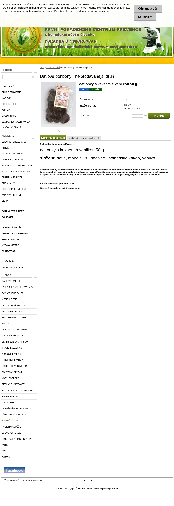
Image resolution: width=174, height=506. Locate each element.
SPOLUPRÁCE (9, 116)
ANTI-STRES (8, 402)
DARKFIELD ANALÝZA (12, 159)
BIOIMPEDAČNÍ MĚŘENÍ (14, 189)
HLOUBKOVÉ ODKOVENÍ (14, 317)
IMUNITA (6, 323)
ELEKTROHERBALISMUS (14, 142)
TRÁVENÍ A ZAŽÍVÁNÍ (12, 348)
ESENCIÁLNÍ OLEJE (11, 433)
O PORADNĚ (8, 86)
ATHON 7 (6, 148)
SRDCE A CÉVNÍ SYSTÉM (14, 366)
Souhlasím (145, 16)
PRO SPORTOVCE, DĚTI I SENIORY (19, 390)
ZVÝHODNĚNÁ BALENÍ (13, 293)
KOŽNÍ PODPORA (10, 378)
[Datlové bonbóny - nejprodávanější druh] (58, 108)
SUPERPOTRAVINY (11, 396)
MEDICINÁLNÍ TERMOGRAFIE (16, 171)
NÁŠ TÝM (6, 98)
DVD (4, 451)
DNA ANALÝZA (9, 183)
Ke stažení (73, 138)
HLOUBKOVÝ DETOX (12, 311)
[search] (33, 77)
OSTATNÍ (6, 457)
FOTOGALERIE (9, 104)
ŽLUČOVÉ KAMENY (11, 354)
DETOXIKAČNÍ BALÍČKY (13, 305)
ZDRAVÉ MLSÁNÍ (10, 421)
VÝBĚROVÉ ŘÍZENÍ (11, 127)
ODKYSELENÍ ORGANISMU (15, 329)
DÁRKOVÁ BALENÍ (11, 281)
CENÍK (5, 201)
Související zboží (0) (90, 138)
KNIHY (5, 445)
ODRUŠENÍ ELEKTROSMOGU (16, 408)
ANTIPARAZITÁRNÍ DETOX (15, 336)
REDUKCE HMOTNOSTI (13, 384)
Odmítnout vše (147, 8)
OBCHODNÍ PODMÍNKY (13, 267)
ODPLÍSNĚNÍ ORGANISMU (15, 342)
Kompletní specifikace (53, 138)
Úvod (42, 68)
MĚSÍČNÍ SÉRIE (9, 299)
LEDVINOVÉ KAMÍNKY (13, 360)
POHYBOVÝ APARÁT (12, 372)
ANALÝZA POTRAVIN (12, 195)
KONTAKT (6, 110)
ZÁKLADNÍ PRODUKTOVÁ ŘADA (17, 287)
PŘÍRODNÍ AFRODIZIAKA (14, 415)
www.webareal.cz (34, 480)
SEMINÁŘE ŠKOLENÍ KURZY (16, 122)
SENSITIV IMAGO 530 (12, 154)
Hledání (7, 69)
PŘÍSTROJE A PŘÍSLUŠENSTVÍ (17, 439)
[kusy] (137, 116)
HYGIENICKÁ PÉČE (11, 427)
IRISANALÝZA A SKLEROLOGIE (17, 165)
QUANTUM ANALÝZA (12, 177)
